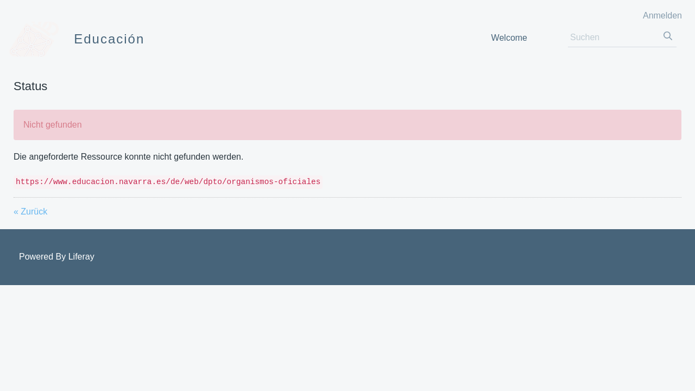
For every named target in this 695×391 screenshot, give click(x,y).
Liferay (81, 256)
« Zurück (30, 211)
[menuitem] (509, 38)
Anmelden (662, 15)
